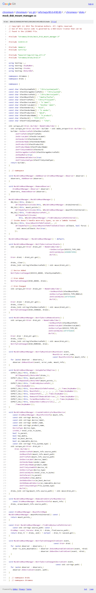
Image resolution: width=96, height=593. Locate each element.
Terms (29, 589)
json (92, 589)
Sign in (91, 4)
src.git (32, 12)
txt (85, 589)
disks (81, 12)
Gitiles (15, 589)
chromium (8, 12)
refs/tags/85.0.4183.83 (49, 12)
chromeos (71, 12)
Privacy (22, 589)
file (54, 22)
